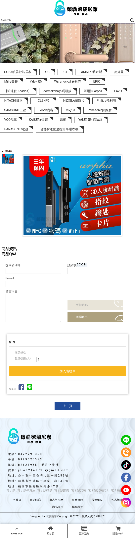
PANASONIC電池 (16, 129)
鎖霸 (63, 120)
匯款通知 (84, 530)
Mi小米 (70, 110)
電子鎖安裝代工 (98, 490)
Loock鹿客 (45, 110)
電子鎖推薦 (61, 490)
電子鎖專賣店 (26, 490)
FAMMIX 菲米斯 (90, 72)
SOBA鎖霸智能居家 (17, 72)
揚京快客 (51, 516)
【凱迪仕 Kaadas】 (17, 91)
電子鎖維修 (44, 490)
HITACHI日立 (13, 100)
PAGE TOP (17, 530)
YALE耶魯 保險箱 (90, 120)
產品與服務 (56, 499)
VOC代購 (10, 120)
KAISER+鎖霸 (38, 120)
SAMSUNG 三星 (15, 110)
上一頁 (67, 406)
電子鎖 (10, 490)
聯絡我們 (77, 507)
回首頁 (51, 530)
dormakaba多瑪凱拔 (57, 91)
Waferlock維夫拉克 (67, 81)
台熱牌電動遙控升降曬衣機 (59, 129)
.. (80, 516)
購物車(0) (118, 530)
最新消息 (97, 499)
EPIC (96, 81)
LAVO (118, 91)
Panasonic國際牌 (100, 110)
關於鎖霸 (35, 499)
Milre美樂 (11, 81)
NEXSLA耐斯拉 (73, 100)
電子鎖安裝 (78, 490)
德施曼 (119, 72)
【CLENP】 (43, 100)
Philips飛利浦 (106, 100)
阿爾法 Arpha (93, 91)
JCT (64, 72)
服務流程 (77, 499)
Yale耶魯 (36, 81)
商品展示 (57, 507)
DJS (47, 72)
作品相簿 (116, 499)
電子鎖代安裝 (120, 490)
